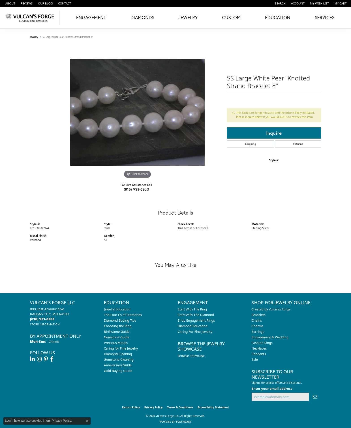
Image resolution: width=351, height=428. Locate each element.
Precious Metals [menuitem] (116, 343)
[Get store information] (45, 324)
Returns (298, 143)
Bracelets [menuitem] (258, 315)
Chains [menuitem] (257, 320)
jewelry (34, 36)
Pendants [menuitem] (259, 354)
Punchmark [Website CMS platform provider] (183, 421)
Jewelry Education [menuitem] (117, 309)
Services (324, 17)
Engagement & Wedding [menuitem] (270, 337)
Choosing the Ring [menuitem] (118, 326)
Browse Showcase (191, 356)
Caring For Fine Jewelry (195, 331)
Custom (231, 17)
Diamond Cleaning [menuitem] (118, 354)
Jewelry (188, 17)
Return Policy (131, 407)
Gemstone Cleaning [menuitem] (119, 359)
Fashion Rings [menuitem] (262, 343)
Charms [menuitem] (257, 326)
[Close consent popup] (87, 421)
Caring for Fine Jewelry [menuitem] (121, 348)
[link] (9, 3)
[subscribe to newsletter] (315, 397)
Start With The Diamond (196, 315)
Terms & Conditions (180, 407)
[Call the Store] (42, 319)
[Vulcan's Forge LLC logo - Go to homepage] (31, 17)
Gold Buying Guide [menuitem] (118, 371)
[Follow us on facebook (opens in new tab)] (52, 359)
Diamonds (142, 17)
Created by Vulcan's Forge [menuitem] (271, 309)
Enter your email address (272, 388)
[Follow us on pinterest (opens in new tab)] (46, 359)
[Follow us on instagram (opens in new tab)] (39, 359)
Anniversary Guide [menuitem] (118, 365)
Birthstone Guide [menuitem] (117, 331)
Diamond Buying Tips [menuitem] (120, 320)
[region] (137, 112)
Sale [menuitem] (255, 359)
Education (277, 17)
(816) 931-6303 (136, 189)
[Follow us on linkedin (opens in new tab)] (32, 359)
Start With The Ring (192, 309)
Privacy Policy (153, 407)
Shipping (250, 143)
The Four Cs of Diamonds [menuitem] (123, 315)
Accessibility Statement (213, 407)
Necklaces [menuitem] (259, 348)
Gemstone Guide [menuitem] (116, 337)
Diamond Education (193, 326)
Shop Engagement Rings (196, 320)
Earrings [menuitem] (258, 331)
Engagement (91, 17)
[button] (280, 3)
